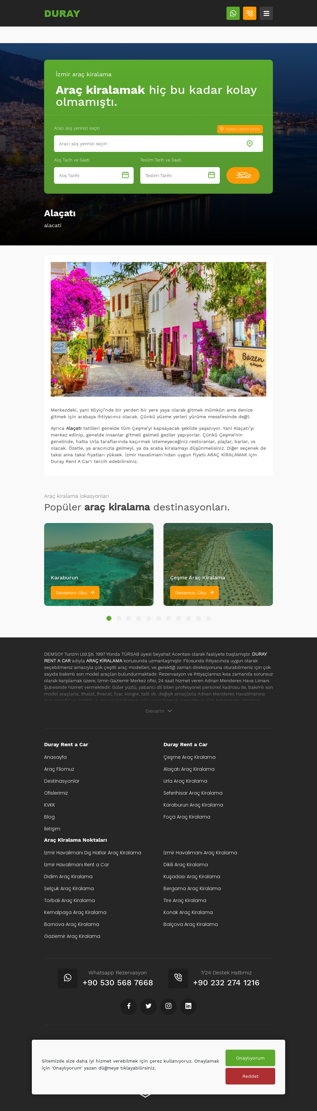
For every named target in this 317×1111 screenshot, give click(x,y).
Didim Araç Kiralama (68, 876)
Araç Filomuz (59, 769)
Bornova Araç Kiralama (71, 924)
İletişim (52, 828)
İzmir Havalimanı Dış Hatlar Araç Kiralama (92, 852)
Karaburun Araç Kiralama (193, 805)
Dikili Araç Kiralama (185, 864)
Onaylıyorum (250, 1058)
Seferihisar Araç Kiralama (192, 793)
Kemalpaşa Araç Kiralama (75, 912)
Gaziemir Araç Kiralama (72, 936)
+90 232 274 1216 (226, 982)
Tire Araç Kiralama (184, 900)
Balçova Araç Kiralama (190, 924)
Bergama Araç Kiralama (192, 888)
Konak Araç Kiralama (188, 912)
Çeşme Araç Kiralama (189, 757)
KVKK (49, 805)
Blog (49, 817)
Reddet (250, 1076)
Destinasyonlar (62, 781)
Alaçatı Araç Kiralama (189, 769)
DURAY (62, 13)
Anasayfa (55, 757)
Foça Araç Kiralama (186, 817)
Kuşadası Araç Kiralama (191, 876)
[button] (108, 618)
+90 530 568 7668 (118, 982)
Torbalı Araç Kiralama (69, 900)
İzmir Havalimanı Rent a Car (76, 864)
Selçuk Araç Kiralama (69, 888)
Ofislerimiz (56, 793)
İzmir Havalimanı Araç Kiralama (200, 852)
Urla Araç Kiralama (185, 781)
